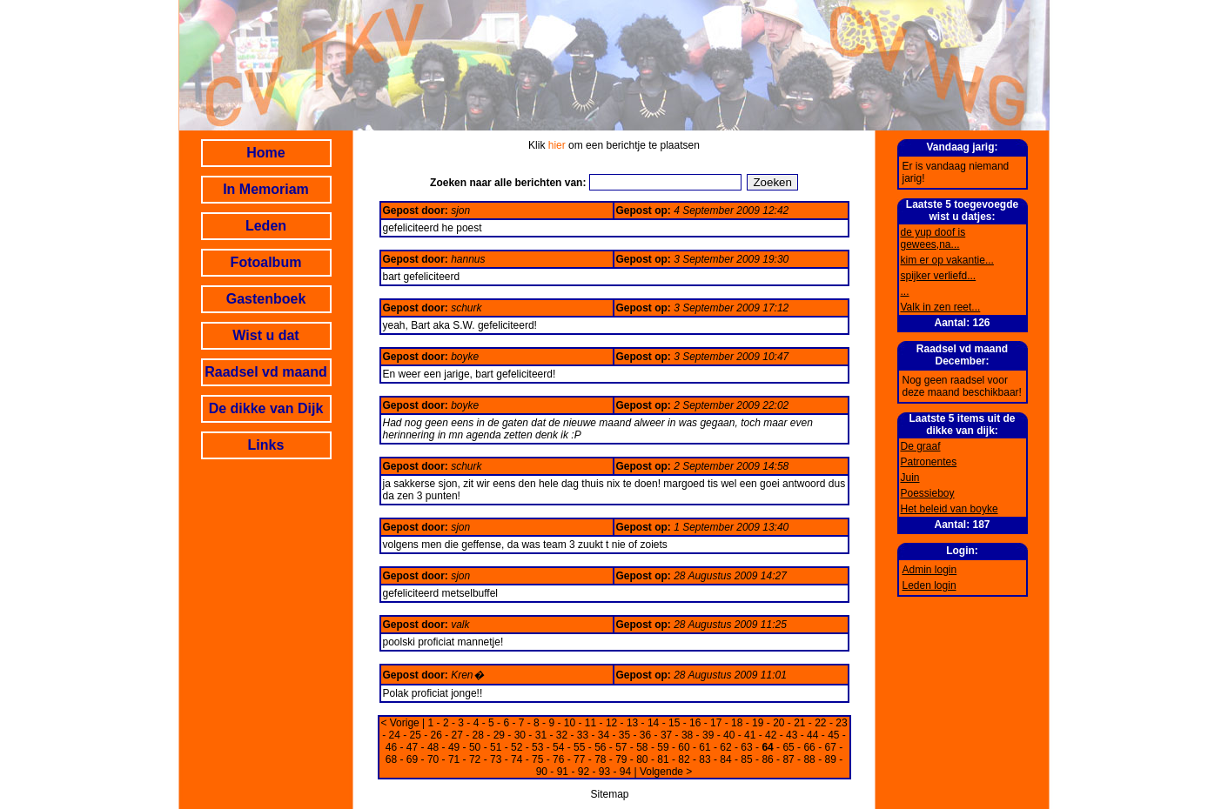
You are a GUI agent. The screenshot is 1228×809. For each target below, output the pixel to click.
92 (583, 772)
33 (582, 735)
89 (829, 759)
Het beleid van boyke (949, 509)
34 (603, 735)
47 (412, 747)
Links (266, 445)
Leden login (929, 585)
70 (433, 759)
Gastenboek (266, 298)
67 (829, 747)
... (905, 291)
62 (725, 747)
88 (809, 759)
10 (569, 723)
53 (537, 747)
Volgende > (666, 772)
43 (791, 735)
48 (433, 747)
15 (674, 723)
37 (666, 735)
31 (541, 735)
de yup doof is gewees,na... (933, 238)
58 (642, 747)
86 (767, 759)
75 (537, 759)
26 (436, 735)
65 (788, 747)
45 (833, 735)
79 (621, 759)
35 (624, 735)
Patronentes (929, 462)
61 (704, 747)
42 (770, 735)
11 (590, 723)
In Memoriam (266, 189)
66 (809, 747)
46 (391, 747)
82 (683, 759)
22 (820, 723)
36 (645, 735)
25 (415, 735)
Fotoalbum (266, 262)
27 (457, 735)
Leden (265, 225)
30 (520, 735)
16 (695, 723)
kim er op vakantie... (947, 260)
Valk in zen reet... (941, 307)
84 (725, 759)
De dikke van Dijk (266, 408)
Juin (910, 477)
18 (736, 723)
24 (393, 735)
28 (478, 735)
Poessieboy (928, 493)
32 (561, 735)
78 (600, 759)
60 (683, 747)
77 (579, 759)
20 (778, 723)
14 (653, 723)
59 (662, 747)
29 (499, 735)
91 (562, 772)
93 (604, 772)
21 (799, 723)
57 (621, 747)
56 (600, 747)
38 (687, 735)
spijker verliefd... (938, 276)
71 (454, 759)
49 (454, 747)
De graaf (921, 446)
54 (558, 747)
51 (495, 747)
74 (516, 759)
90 (541, 772)
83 (704, 759)
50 (474, 747)
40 (729, 735)
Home (265, 152)
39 (708, 735)
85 (746, 759)
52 (516, 747)
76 (558, 759)
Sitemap (609, 794)
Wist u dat (265, 335)
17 (715, 723)
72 (474, 759)
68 (391, 759)
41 (749, 735)
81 (662, 759)
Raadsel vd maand (266, 371)
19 (757, 723)
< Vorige (399, 723)
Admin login (930, 570)
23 (841, 723)
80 (642, 759)
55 (579, 747)
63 (746, 747)
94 (625, 772)
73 (495, 759)
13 (632, 723)
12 (611, 723)
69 (412, 759)
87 (788, 759)
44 (812, 735)
